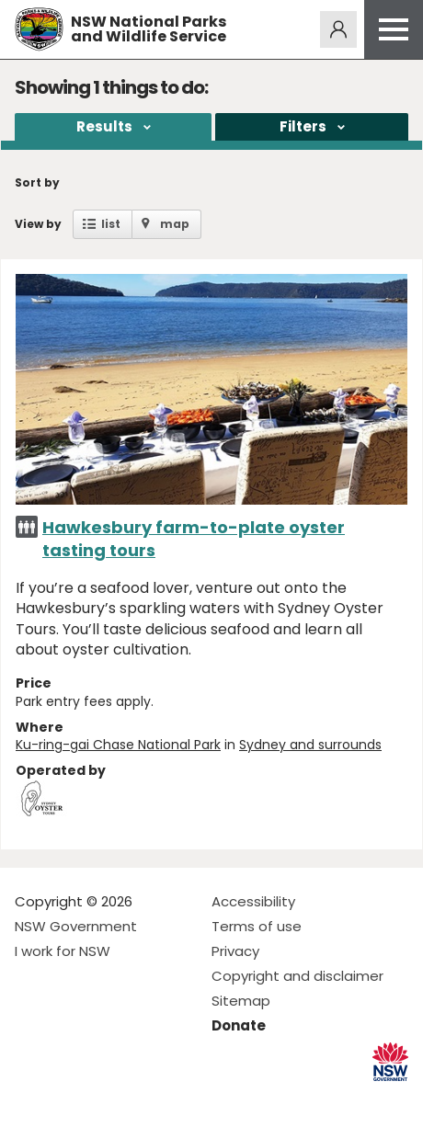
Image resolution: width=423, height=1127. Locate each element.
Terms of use (257, 926)
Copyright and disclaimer (297, 975)
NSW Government (76, 926)
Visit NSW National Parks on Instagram (71, 1098)
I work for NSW (62, 951)
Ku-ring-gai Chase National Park (118, 744)
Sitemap (241, 1000)
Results (104, 126)
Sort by (37, 182)
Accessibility (253, 901)
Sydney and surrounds (310, 744)
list (110, 224)
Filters (303, 126)
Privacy (235, 951)
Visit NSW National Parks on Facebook (32, 1098)
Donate (239, 1025)
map (174, 224)
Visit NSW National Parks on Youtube (111, 1098)
